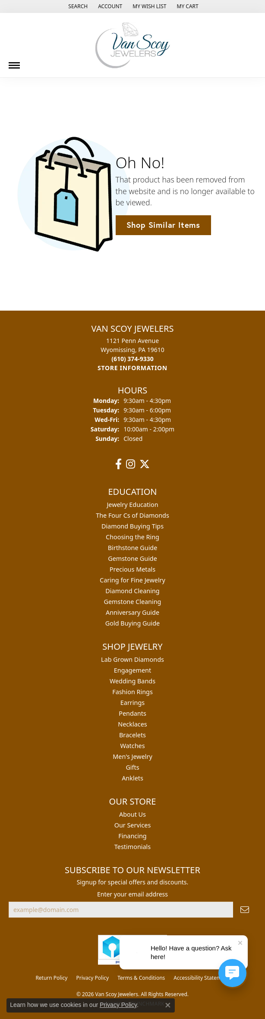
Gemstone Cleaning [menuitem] (132, 602)
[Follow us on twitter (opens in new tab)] (144, 464)
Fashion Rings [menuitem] (132, 692)
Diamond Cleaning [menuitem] (132, 591)
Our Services (132, 825)
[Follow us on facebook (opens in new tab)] (118, 464)
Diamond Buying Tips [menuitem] (132, 526)
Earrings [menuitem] (132, 702)
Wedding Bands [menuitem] (132, 681)
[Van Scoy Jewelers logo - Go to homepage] (132, 45)
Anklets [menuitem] (132, 778)
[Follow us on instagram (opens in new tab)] (130, 464)
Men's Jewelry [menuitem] (132, 756)
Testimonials (132, 847)
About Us (132, 814)
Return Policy (51, 977)
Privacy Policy (92, 977)
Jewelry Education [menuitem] (132, 504)
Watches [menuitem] (132, 746)
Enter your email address (132, 894)
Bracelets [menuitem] (132, 735)
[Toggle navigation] (14, 62)
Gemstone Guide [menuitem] (132, 558)
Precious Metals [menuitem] (132, 569)
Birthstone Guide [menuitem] (133, 548)
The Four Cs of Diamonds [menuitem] (132, 515)
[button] (77, 6)
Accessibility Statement (201, 977)
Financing (132, 836)
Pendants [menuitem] (132, 713)
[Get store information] (132, 368)
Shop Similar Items (163, 225)
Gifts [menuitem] (132, 767)
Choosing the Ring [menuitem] (132, 537)
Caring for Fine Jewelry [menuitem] (132, 580)
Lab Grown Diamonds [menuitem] (132, 659)
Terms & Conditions (141, 977)
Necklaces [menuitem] (132, 724)
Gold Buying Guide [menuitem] (132, 623)
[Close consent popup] (167, 1005)
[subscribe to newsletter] (244, 910)
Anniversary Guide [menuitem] (132, 612)
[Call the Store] (132, 359)
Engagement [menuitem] (132, 670)
